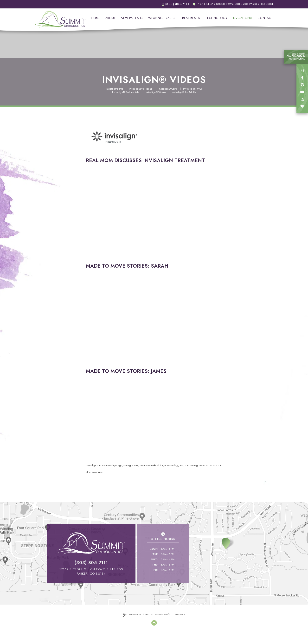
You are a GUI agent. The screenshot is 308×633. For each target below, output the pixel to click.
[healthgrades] (302, 106)
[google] (302, 85)
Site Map (180, 614)
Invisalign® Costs (167, 89)
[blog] (302, 99)
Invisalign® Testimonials (125, 92)
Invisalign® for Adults (184, 92)
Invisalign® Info (114, 89)
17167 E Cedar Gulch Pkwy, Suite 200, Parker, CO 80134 (233, 4)
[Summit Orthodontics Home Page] (60, 19)
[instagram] (302, 70)
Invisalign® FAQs (192, 89)
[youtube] (302, 92)
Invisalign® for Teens (140, 89)
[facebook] (302, 78)
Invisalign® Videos (155, 92)
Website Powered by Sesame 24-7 (146, 615)
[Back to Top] (154, 623)
